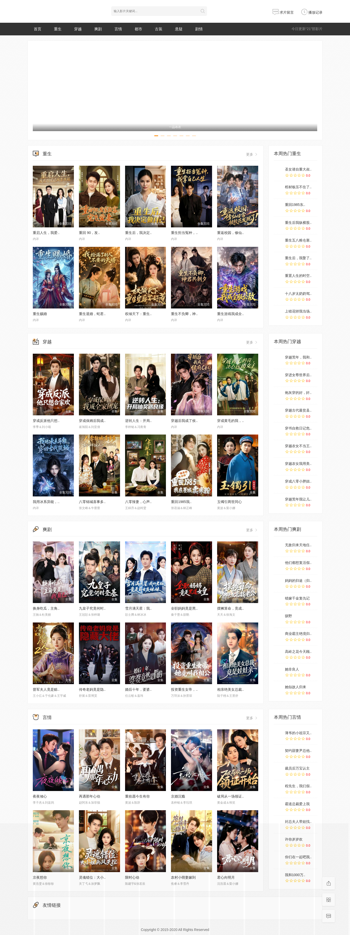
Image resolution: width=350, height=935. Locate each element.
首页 (37, 29)
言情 (118, 29)
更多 (252, 154)
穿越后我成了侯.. (184, 421)
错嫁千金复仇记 (297, 598)
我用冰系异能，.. (46, 502)
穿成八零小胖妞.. (298, 481)
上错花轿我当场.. (298, 311)
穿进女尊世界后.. (298, 375)
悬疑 (179, 29)
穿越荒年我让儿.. (298, 499)
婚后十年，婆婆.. (138, 689)
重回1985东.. (295, 205)
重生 (58, 29)
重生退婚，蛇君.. (92, 314)
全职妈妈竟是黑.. (184, 608)
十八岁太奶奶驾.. (298, 294)
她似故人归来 (295, 687)
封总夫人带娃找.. (298, 822)
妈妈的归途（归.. (298, 581)
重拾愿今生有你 (137, 796)
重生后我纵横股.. (298, 223)
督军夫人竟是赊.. (46, 689)
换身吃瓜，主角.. (46, 608)
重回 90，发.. (89, 233)
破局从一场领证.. (230, 796)
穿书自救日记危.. (298, 428)
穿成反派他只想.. (46, 421)
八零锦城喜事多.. (92, 502)
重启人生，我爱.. (46, 233)
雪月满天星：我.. (138, 608)
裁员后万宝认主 (297, 768)
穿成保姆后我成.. (92, 421)
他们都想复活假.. (298, 563)
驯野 (288, 616)
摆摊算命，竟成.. (230, 608)
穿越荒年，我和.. (298, 357)
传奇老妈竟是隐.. (92, 689)
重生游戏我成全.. (230, 314)
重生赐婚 (40, 314)
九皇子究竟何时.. (92, 608)
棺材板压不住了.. (298, 187)
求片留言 (283, 12)
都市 (138, 29)
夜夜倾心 (40, 796)
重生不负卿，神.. (184, 314)
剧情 (199, 29)
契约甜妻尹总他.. (298, 751)
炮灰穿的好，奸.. (298, 393)
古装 (158, 29)
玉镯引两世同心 (229, 502)
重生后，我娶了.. (298, 258)
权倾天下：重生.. (138, 314)
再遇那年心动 (89, 796)
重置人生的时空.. (298, 276)
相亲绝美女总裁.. (230, 689)
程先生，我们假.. (298, 786)
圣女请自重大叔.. (298, 169)
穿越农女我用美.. (298, 464)
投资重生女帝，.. (184, 689)
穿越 (78, 29)
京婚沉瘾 (178, 796)
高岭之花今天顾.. (298, 652)
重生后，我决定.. (138, 233)
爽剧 (98, 29)
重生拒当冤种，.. (184, 233)
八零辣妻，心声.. (138, 502)
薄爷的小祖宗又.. (298, 733)
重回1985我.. (181, 502)
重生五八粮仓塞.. (298, 240)
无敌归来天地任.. (298, 545)
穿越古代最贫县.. (298, 410)
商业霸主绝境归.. (298, 634)
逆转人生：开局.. (138, 421)
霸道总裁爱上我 (297, 804)
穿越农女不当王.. (298, 446)
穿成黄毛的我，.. (230, 421)
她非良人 (292, 669)
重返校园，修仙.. (230, 233)
